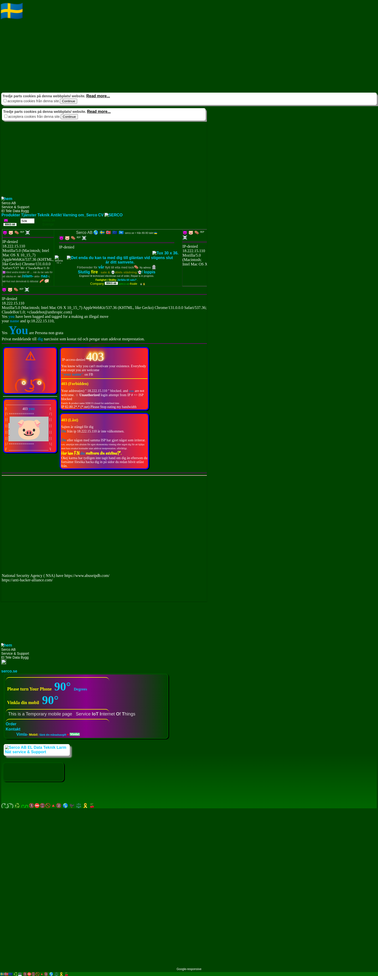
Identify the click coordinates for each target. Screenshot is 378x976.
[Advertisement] (148, 56)
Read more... (98, 96)
